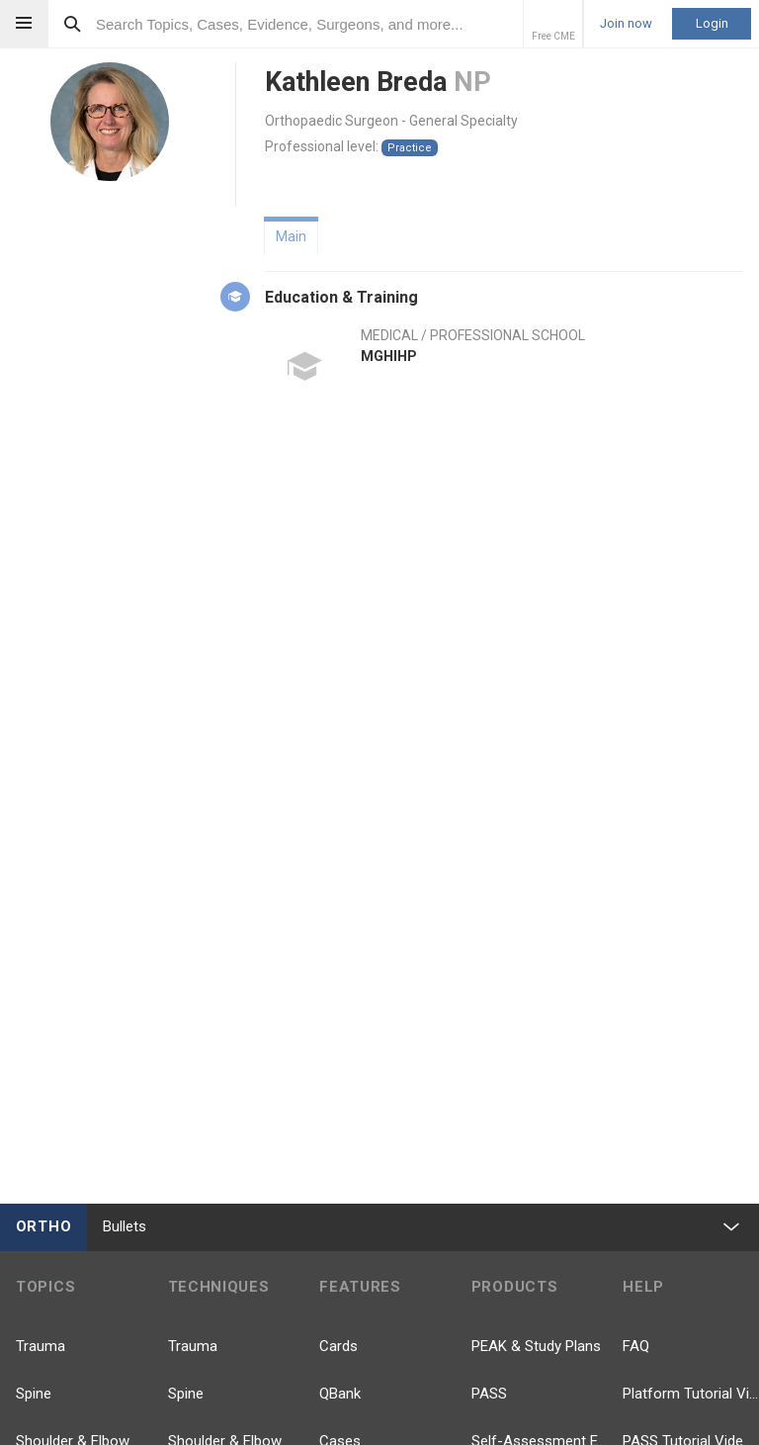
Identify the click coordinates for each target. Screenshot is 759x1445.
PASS (489, 1393)
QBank (340, 1393)
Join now (626, 24)
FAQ (636, 1346)
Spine (33, 1393)
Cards (338, 1346)
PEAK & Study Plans (536, 1346)
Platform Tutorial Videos (691, 1393)
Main (291, 236)
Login (712, 23)
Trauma (40, 1346)
